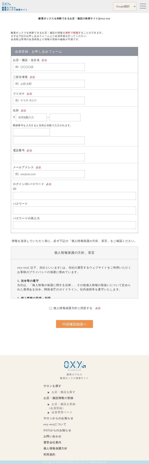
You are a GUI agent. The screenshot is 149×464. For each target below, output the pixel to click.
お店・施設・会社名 (30, 60)
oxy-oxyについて (54, 424)
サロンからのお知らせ (58, 418)
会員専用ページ (62, 412)
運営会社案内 (52, 442)
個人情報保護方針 (55, 448)
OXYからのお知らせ (57, 430)
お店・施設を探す (63, 392)
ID (14, 189)
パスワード (20, 203)
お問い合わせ (52, 436)
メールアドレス (27, 167)
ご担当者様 (24, 77)
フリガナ (22, 93)
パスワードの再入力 (26, 218)
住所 (19, 110)
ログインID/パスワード (32, 184)
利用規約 (49, 454)
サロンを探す (52, 386)
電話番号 (22, 150)
